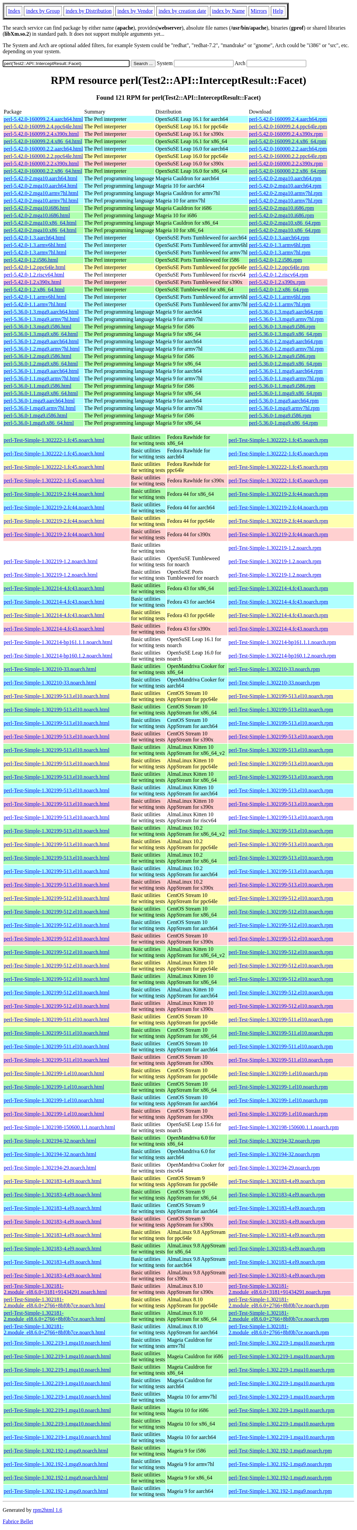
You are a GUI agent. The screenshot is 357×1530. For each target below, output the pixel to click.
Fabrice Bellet (18, 1521)
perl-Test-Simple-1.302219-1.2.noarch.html (51, 561)
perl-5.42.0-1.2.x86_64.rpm (279, 289)
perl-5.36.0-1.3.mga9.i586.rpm (282, 326)
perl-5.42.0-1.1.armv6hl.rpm (280, 297)
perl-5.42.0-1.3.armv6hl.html (35, 245)
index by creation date (182, 11)
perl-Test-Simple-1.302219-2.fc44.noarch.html (54, 494)
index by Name (228, 11)
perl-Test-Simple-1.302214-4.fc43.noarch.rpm (278, 588)
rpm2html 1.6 (47, 1510)
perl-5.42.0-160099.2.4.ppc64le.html (43, 126)
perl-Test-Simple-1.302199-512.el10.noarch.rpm (280, 898)
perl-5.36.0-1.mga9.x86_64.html (39, 423)
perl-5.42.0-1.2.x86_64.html (34, 289)
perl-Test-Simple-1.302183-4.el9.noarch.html (52, 1181)
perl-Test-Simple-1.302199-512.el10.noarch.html (56, 898)
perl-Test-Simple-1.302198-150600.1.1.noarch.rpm (283, 1127)
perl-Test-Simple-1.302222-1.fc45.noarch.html (54, 440)
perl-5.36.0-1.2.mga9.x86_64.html (41, 363)
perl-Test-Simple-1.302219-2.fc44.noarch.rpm (278, 494)
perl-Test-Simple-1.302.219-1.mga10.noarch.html (57, 1343)
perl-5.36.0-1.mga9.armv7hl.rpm (284, 408)
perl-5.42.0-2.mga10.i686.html (37, 208)
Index (14, 11)
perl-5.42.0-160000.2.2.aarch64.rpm (288, 149)
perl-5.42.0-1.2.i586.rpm (275, 260)
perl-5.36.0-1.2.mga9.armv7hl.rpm (286, 349)
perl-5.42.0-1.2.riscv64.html (34, 275)
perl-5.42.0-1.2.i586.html (31, 260)
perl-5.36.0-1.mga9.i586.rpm (280, 415)
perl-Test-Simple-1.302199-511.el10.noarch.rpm (280, 1019)
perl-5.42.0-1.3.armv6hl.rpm (280, 245)
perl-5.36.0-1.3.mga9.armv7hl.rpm (286, 319)
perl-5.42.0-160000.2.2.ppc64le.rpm (288, 156)
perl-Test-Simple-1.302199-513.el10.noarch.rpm (280, 696)
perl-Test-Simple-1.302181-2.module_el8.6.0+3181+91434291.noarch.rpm (279, 1289)
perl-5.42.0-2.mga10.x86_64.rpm (285, 223)
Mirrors (259, 11)
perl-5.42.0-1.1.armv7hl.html (35, 304)
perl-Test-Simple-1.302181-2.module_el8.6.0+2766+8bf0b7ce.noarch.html (54, 1302)
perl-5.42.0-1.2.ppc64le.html (35, 267)
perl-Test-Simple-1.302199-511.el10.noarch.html (56, 1019)
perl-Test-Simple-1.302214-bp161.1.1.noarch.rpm (282, 642)
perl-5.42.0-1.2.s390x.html (32, 282)
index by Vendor (135, 11)
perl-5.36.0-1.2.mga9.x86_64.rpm (285, 363)
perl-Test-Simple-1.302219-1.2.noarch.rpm (274, 548)
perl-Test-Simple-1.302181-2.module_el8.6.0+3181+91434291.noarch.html (55, 1289)
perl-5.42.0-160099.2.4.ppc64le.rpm (288, 126)
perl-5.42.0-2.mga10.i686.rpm (281, 208)
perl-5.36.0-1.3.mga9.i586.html (37, 326)
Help (278, 11)
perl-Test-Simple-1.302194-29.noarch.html (50, 1168)
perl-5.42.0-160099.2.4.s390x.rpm (286, 134)
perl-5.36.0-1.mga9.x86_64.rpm (283, 423)
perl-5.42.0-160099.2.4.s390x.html (41, 134)
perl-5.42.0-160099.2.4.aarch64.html (43, 119)
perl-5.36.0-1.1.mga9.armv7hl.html (42, 378)
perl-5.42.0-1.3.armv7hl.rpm (280, 252)
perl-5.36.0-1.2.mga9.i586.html (37, 356)
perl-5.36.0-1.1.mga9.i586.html (37, 386)
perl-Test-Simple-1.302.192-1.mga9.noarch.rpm (280, 1451)
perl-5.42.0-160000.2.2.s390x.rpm (286, 163)
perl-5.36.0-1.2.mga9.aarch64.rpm (286, 341)
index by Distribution (89, 11)
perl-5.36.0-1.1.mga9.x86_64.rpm (285, 393)
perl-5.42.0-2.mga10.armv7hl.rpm (285, 193)
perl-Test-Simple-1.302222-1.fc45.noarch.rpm (278, 440)
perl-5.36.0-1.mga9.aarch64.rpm (284, 401)
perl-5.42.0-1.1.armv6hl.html (35, 297)
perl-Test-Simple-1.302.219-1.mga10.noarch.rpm (281, 1343)
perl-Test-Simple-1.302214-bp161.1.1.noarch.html (58, 642)
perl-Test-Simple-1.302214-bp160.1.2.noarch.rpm (282, 656)
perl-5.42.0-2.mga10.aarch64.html (40, 178)
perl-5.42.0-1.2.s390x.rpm (277, 282)
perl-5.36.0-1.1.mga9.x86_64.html (41, 393)
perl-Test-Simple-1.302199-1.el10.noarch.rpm (278, 1073)
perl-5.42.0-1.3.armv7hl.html (35, 252)
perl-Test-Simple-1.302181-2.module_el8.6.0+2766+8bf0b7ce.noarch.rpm (278, 1302)
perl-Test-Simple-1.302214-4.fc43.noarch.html (54, 588)
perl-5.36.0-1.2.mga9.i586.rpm (282, 356)
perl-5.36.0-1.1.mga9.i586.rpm (282, 386)
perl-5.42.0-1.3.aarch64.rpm (279, 238)
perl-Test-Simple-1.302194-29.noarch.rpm (274, 1168)
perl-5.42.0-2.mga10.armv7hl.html (41, 193)
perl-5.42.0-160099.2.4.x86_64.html (43, 141)
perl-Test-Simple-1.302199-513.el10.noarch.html (56, 696)
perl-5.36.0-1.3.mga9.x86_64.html (41, 334)
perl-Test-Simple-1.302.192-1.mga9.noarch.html (56, 1451)
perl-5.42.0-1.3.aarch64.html (35, 238)
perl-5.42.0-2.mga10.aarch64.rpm (285, 178)
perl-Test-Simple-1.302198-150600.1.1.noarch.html (59, 1127)
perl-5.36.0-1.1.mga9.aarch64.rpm (286, 371)
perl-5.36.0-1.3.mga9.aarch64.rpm (286, 312)
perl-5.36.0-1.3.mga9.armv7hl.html (42, 319)
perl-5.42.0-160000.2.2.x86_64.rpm (287, 171)
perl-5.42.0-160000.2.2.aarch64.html (43, 149)
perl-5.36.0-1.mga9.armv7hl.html (40, 408)
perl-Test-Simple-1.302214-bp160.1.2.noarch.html (58, 656)
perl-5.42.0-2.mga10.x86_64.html (40, 223)
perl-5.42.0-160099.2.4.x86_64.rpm (287, 141)
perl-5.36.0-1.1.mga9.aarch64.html (41, 371)
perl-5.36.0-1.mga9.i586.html (35, 415)
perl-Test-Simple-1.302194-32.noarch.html (50, 1141)
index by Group (43, 11)
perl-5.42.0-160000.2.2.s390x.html (41, 163)
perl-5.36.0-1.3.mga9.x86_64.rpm (285, 334)
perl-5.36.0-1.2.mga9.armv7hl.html (42, 349)
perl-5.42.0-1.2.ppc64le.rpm (279, 267)
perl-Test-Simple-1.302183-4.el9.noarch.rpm (276, 1181)
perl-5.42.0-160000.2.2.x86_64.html (43, 171)
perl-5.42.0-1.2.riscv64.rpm (278, 275)
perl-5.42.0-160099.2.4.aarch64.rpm (288, 119)
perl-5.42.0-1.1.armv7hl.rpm (280, 304)
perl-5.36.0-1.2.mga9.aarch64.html (41, 341)
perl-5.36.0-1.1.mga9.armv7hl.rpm (286, 378)
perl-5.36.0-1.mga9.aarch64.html (39, 401)
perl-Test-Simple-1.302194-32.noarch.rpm (274, 1141)
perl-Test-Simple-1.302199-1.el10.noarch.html (54, 1073)
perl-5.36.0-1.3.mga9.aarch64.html (41, 312)
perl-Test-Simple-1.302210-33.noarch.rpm (274, 669)
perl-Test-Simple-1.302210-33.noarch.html (50, 669)
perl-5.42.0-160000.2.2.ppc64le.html (43, 156)
